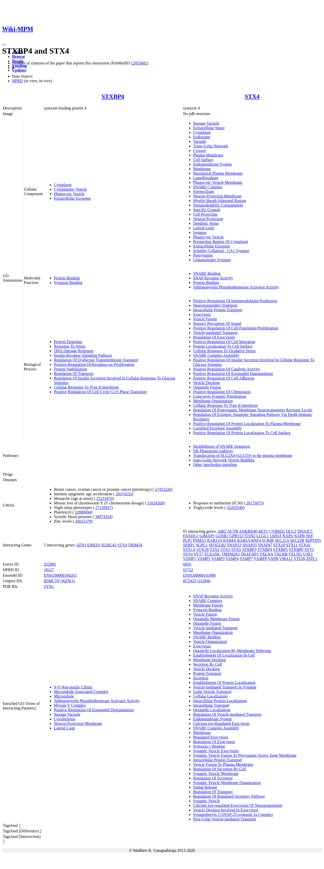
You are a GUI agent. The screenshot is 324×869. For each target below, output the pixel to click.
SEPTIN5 (313, 540)
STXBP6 (296, 549)
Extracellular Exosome (72, 198)
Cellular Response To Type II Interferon (86, 387)
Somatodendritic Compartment (218, 205)
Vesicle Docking (206, 383)
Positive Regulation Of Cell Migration (224, 342)
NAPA (287, 536)
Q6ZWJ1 (67, 581)
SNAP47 (265, 545)
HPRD (17, 81)
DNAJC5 (305, 531)
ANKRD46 (248, 531)
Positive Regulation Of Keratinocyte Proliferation (94, 364)
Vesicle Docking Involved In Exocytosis (225, 810)
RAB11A (214, 540)
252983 (50, 564)
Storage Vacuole (206, 123)
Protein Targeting (68, 342)
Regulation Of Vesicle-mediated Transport (227, 714)
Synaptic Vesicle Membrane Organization (226, 783)
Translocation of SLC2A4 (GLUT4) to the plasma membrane (242, 455)
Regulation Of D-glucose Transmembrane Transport (96, 360)
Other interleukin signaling (215, 464)
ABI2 (222, 531)
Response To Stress (69, 346)
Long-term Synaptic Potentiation (219, 396)
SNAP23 (234, 545)
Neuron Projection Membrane (217, 196)
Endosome (201, 137)
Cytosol (199, 150)
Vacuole (199, 141)
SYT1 (309, 549)
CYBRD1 (277, 531)
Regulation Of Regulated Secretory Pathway (229, 796)
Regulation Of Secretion (213, 778)
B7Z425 (189, 581)
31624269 (155, 503)
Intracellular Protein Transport (217, 310)
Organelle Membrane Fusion (216, 619)
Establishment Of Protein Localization (224, 682)
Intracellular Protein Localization (220, 701)
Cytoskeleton (64, 719)
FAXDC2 (190, 536)
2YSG (49, 586)
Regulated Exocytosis (210, 737)
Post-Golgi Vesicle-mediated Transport (224, 819)
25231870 (104, 498)
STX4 (252, 96)
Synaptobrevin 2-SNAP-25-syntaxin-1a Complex (233, 814)
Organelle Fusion (207, 387)
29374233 (124, 494)
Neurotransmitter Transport (215, 305)
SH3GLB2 (217, 545)
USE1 (308, 554)
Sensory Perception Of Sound (217, 323)
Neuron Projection (208, 219)
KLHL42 (109, 545)
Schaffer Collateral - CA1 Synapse (221, 251)
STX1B (202, 549)
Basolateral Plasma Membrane (218, 173)
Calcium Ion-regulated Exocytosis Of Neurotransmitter (237, 805)
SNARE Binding (206, 273)
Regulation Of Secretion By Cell (219, 769)
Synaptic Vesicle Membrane (215, 773)
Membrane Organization (213, 401)
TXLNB (280, 554)
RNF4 (256, 540)
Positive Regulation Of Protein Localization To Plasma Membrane (247, 423)
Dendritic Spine (206, 223)
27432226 (163, 489)
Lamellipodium (205, 178)
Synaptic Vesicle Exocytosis (216, 751)
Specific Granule (206, 210)
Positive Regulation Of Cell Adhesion (223, 378)
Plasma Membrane (208, 155)
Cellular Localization (210, 696)
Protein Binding (67, 278)
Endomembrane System (212, 164)
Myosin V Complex (70, 705)
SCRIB (268, 540)
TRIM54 (135, 545)
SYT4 (188, 554)
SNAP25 (249, 545)
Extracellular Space (209, 128)
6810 (187, 564)
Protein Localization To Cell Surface (222, 346)
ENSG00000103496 (199, 575)
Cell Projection (205, 214)
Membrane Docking (209, 660)
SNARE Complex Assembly (216, 355)
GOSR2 (222, 536)
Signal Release (205, 787)
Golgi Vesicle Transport (212, 691)
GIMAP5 (207, 536)
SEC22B (297, 540)
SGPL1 (202, 545)
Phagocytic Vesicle (69, 194)
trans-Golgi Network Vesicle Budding (223, 460)
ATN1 (81, 545)
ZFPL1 (311, 558)
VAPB (273, 558)
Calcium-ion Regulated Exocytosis (221, 723)
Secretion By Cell (207, 664)
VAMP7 (246, 558)
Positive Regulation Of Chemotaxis (222, 392)
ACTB (232, 531)
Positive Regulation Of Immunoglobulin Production (235, 301)
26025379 (83, 521)
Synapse (200, 232)
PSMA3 (199, 540)
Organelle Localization (211, 710)
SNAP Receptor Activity (213, 278)
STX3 (225, 549)
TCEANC (212, 554)
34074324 (103, 517)
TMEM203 (230, 554)
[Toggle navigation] (4, 45)
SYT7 (198, 554)
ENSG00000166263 (60, 575)
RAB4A (229, 540)
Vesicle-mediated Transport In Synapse (224, 687)
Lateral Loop (203, 228)
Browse (18, 56)
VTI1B (299, 558)
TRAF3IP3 (250, 554)
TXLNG (295, 554)
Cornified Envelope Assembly (217, 428)
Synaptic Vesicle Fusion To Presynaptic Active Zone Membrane (244, 755)
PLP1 (187, 540)
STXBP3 (249, 549)
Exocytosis (202, 314)
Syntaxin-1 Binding (209, 746)
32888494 (83, 512)
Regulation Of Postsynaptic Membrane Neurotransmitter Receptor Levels (252, 410)
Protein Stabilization (70, 369)
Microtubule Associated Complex (81, 691)
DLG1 (291, 531)
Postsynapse (203, 255)
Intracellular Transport (211, 705)
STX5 (236, 549)
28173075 (254, 503)
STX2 (214, 549)
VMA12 (286, 558)
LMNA (275, 536)
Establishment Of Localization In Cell (224, 655)
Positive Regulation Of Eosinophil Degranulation (233, 373)
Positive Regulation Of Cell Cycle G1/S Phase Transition (100, 392)
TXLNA (266, 554)
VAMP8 (260, 558)
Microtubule (64, 696)
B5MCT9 (51, 581)
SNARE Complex (207, 187)
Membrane (202, 169)
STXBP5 (280, 549)
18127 (49, 570)
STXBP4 (113, 96)
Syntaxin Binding (68, 282)
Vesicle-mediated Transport (215, 332)
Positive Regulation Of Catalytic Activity (226, 369)
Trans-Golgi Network (210, 146)
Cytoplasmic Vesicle (70, 189)
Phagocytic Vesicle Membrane (217, 182)
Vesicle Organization (210, 641)
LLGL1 (262, 536)
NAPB (299, 536)
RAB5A (243, 540)
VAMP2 (203, 558)
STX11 (292, 545)
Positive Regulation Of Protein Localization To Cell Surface (242, 433)
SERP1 (189, 545)
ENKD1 (93, 545)
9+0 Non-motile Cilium (73, 687)
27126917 (103, 507)
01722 (188, 570)
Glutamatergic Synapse (212, 260)
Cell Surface (203, 160)
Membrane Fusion (208, 605)
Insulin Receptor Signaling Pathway (83, 355)
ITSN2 (249, 536)
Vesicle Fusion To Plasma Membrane (223, 764)
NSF (309, 536)
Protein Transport (207, 673)
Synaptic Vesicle (206, 801)
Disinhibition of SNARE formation (221, 446)
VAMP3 (218, 558)
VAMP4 (232, 558)
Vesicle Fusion (205, 319)
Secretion (200, 678)
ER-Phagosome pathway (213, 451)
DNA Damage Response (73, 351)
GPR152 (236, 536)
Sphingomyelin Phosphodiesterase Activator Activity (236, 287)
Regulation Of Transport (73, 373)
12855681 (139, 63)
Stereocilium (203, 191)
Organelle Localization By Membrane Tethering (232, 651)
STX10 (279, 545)
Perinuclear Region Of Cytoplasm (220, 241)
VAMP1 (189, 558)
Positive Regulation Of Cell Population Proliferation (235, 328)
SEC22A (282, 540)
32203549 (235, 507)
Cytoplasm (62, 185)
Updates (19, 70)
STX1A (189, 549)
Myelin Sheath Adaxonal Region (219, 200)
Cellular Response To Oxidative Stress (224, 351)
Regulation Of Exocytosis (214, 337)
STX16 (304, 545)
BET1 (263, 531)
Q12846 (203, 581)
